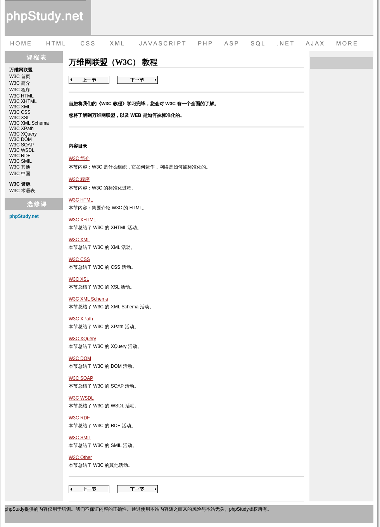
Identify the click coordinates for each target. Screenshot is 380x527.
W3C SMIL (20, 161)
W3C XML (20, 107)
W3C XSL (19, 117)
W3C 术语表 (22, 190)
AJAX (315, 43)
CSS (86, 43)
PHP (204, 43)
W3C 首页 (19, 76)
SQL (258, 43)
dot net (285, 43)
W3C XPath (21, 128)
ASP (232, 43)
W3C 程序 (19, 89)
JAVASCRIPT (161, 43)
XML (115, 43)
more (347, 43)
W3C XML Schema (29, 123)
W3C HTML (21, 96)
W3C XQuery (23, 134)
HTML (55, 43)
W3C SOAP (21, 145)
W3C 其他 (19, 167)
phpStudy (14, 509)
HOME (20, 43)
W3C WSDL (22, 150)
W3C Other (80, 457)
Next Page (137, 80)
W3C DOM (20, 139)
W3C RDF (20, 155)
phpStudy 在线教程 (45, 17)
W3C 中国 (19, 173)
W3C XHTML (23, 101)
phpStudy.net (24, 216)
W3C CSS (20, 112)
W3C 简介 (19, 83)
